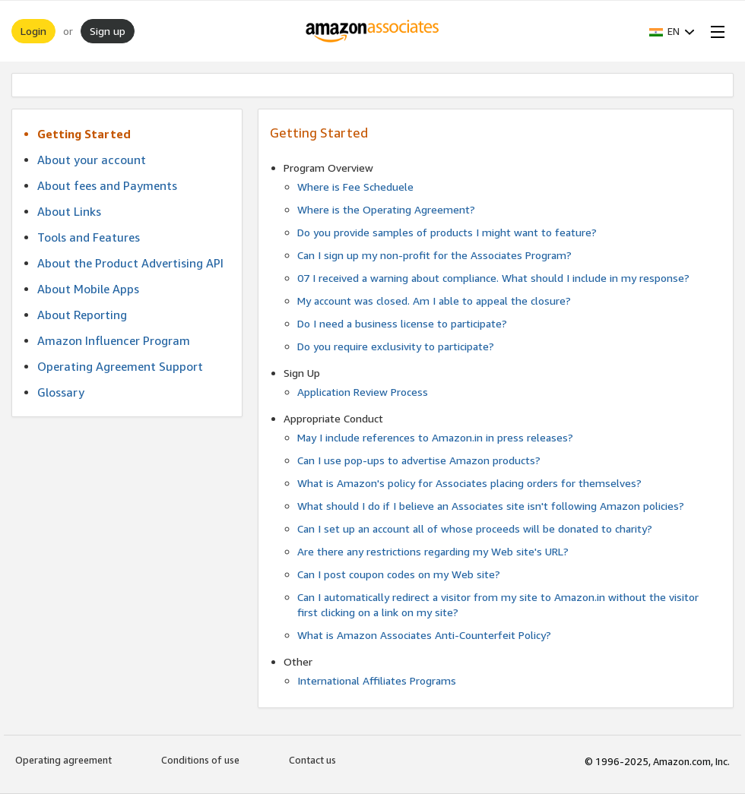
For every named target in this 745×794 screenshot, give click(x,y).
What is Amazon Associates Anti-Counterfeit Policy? (424, 634)
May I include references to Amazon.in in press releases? (435, 437)
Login (33, 30)
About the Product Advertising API (130, 263)
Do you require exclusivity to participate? (395, 346)
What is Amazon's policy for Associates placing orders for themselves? (469, 482)
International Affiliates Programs (376, 680)
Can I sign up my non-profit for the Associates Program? (434, 254)
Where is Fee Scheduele (355, 186)
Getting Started (84, 134)
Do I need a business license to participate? (402, 323)
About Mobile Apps (88, 289)
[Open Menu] (715, 31)
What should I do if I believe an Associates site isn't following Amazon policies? (490, 505)
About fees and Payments (107, 185)
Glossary (60, 392)
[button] (672, 31)
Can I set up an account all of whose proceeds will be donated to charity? (474, 528)
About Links (69, 211)
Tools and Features (88, 237)
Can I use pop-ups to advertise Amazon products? (419, 460)
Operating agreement (63, 760)
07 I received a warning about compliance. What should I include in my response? (493, 277)
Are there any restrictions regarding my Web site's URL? (433, 551)
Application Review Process (362, 391)
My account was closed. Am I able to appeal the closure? (434, 300)
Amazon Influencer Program (113, 340)
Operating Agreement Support (120, 366)
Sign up (107, 30)
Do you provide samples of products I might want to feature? (447, 232)
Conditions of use (200, 760)
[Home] (372, 31)
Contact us (312, 760)
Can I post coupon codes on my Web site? (398, 574)
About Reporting (82, 314)
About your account (91, 159)
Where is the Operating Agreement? (386, 209)
